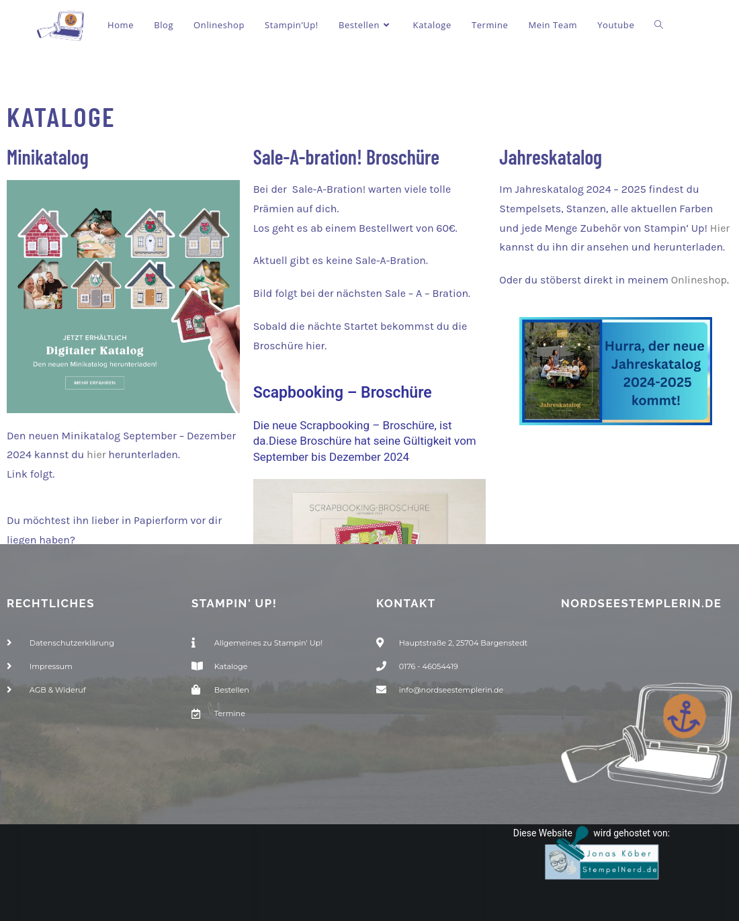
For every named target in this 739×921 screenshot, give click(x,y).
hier (96, 454)
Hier (720, 228)
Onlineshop (699, 279)
